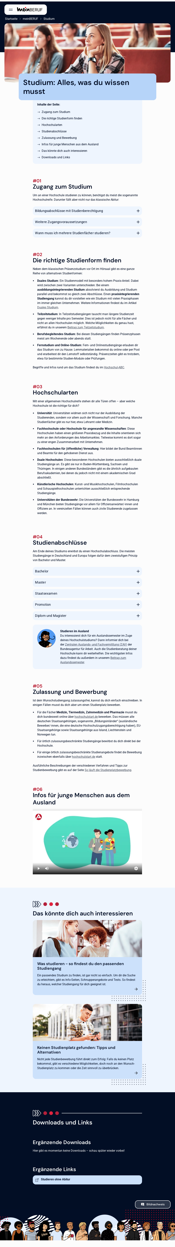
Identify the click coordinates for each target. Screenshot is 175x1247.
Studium (48, 17)
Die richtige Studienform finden (62, 117)
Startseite (10, 17)
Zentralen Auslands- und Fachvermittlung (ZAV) (96, 643)
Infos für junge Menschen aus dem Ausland (70, 143)
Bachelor (41, 570)
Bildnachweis (155, 1203)
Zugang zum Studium (56, 110)
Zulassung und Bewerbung (59, 136)
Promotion (43, 603)
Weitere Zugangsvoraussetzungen (61, 220)
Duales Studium (47, 306)
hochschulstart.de (86, 715)
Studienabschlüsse (54, 130)
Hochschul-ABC (114, 366)
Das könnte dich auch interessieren (64, 149)
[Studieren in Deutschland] (87, 840)
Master (40, 581)
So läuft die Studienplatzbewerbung (108, 768)
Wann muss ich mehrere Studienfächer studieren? (72, 231)
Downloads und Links (56, 156)
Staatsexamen (46, 592)
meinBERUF (30, 17)
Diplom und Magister (50, 614)
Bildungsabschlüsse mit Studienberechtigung (69, 209)
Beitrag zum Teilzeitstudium (85, 326)
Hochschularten (52, 123)
